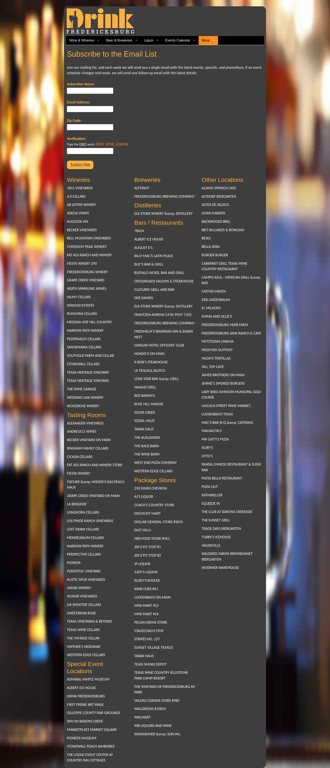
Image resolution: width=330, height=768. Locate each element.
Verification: (76, 138)
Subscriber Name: (81, 84)
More (206, 40)
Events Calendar (177, 40)
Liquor (148, 40)
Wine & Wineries (81, 40)
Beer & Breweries (119, 40)
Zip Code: (74, 120)
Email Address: (78, 102)
